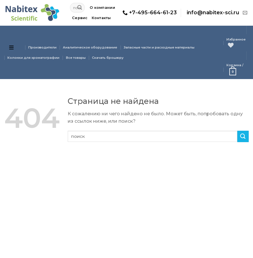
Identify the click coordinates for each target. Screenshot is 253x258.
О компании (102, 7)
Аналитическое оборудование (90, 47)
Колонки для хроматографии (33, 58)
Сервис (80, 18)
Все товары (76, 58)
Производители (42, 47)
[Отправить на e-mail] (245, 12)
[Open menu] (11, 47)
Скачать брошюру (108, 58)
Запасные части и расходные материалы (159, 47)
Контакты (101, 18)
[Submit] (80, 8)
